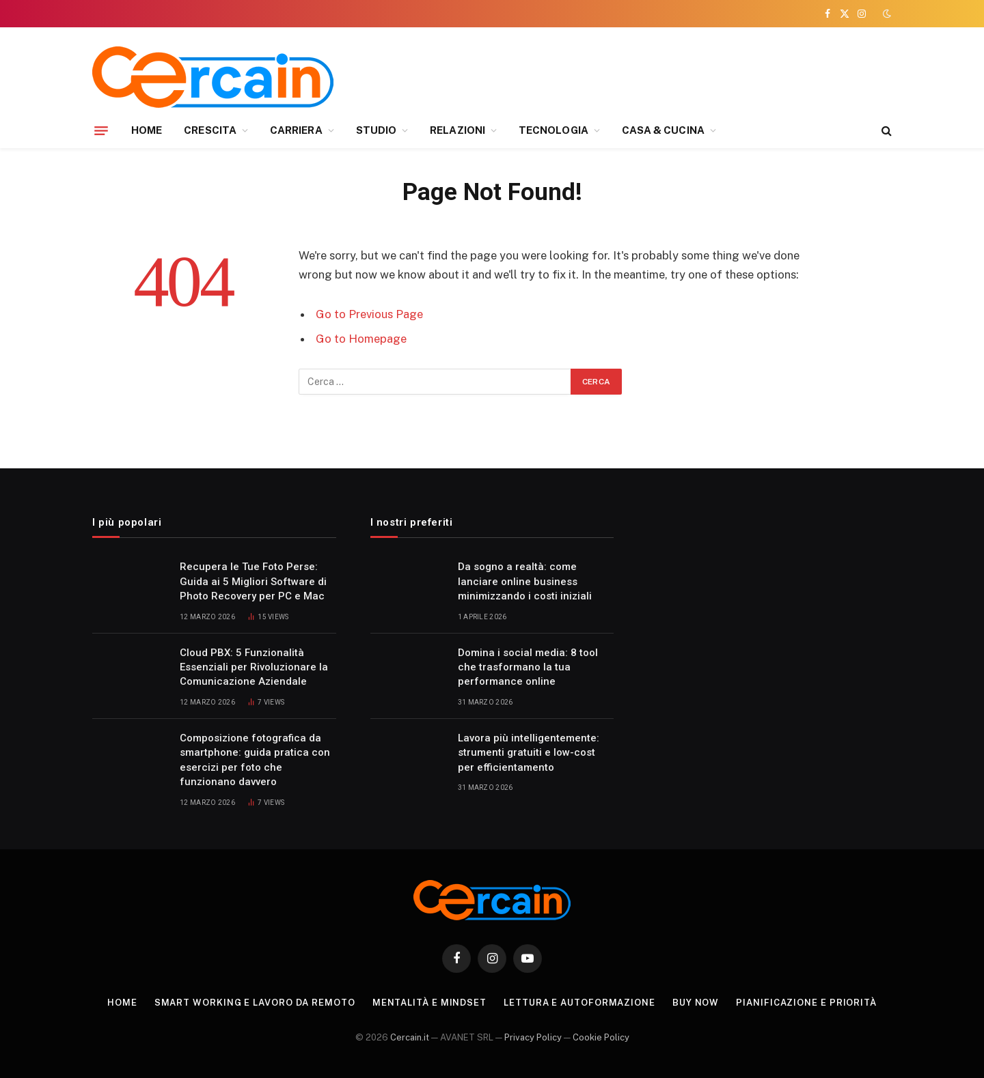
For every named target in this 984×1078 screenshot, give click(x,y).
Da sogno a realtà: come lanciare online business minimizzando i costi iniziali (525, 581)
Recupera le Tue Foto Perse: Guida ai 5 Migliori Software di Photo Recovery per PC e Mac (253, 581)
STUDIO (376, 130)
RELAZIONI (457, 130)
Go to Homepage (361, 338)
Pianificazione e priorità (806, 1002)
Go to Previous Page (369, 314)
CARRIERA (296, 130)
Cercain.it (409, 1037)
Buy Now (695, 1002)
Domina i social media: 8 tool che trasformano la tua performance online (528, 667)
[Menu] (101, 130)
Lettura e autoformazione (579, 1002)
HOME (146, 130)
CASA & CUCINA (663, 130)
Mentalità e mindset (429, 1002)
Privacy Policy (533, 1037)
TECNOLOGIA (553, 130)
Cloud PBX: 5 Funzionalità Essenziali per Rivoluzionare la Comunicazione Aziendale (254, 667)
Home (122, 1002)
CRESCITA (210, 130)
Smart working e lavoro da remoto (254, 1002)
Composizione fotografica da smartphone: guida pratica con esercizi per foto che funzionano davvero (255, 760)
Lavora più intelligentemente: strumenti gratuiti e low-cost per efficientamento (528, 753)
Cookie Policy (601, 1037)
